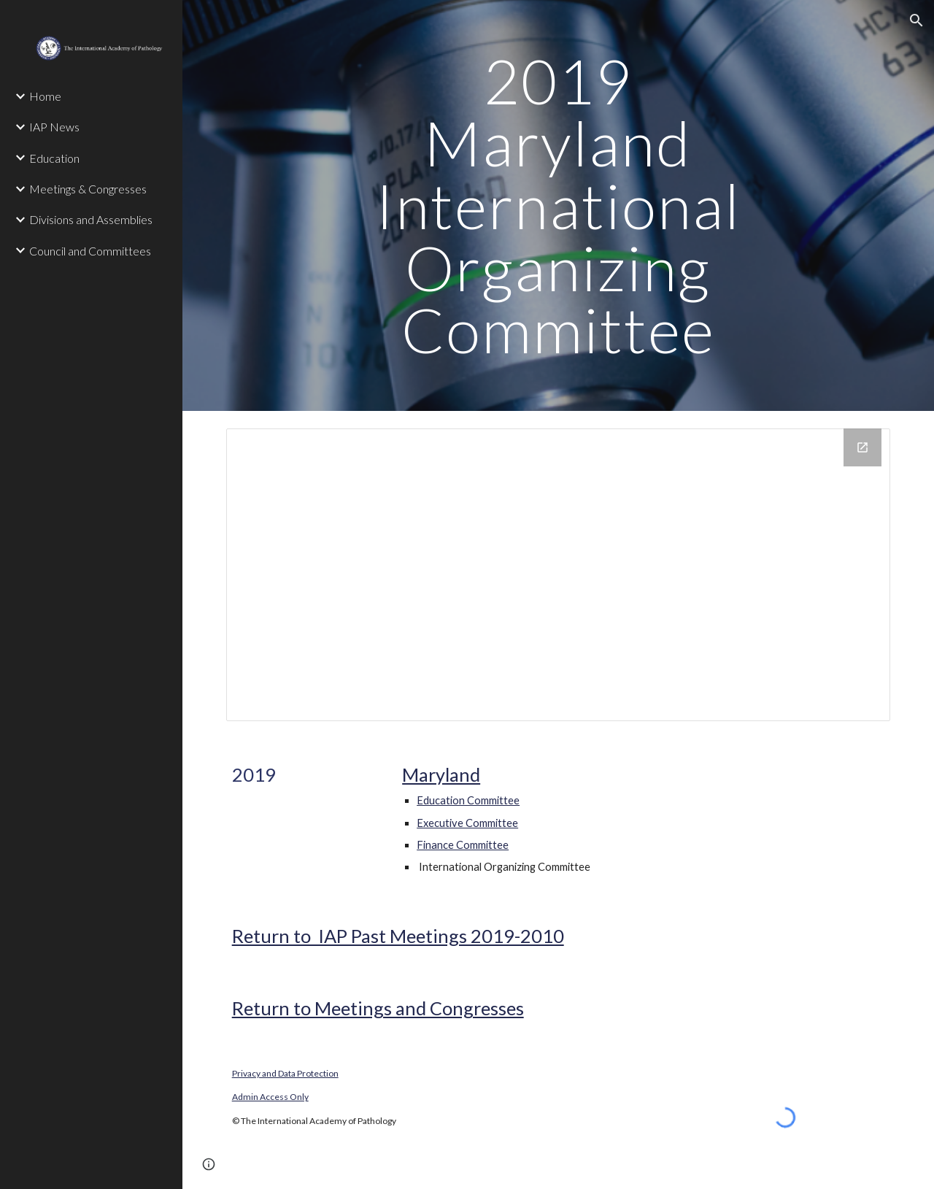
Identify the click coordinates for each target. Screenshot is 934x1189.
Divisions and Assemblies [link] (91, 219)
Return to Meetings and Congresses (378, 1008)
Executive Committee (467, 823)
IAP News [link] (54, 127)
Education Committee (468, 800)
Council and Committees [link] (90, 251)
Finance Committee (463, 845)
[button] (916, 20)
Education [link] (54, 158)
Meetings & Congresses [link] (88, 189)
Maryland (441, 774)
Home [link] (45, 96)
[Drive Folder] (558, 574)
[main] (557, 205)
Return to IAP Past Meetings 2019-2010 (398, 936)
